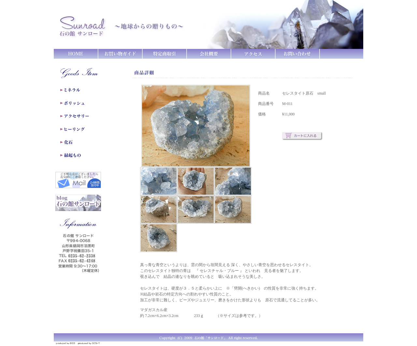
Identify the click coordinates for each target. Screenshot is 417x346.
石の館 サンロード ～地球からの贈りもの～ (127, 24)
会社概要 (209, 54)
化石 (82, 142)
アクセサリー (82, 116)
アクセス (253, 54)
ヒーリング (82, 129)
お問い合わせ (297, 54)
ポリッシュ (82, 103)
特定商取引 (164, 54)
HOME (76, 54)
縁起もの (82, 155)
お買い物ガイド (120, 54)
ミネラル (82, 90)
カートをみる (341, 54)
